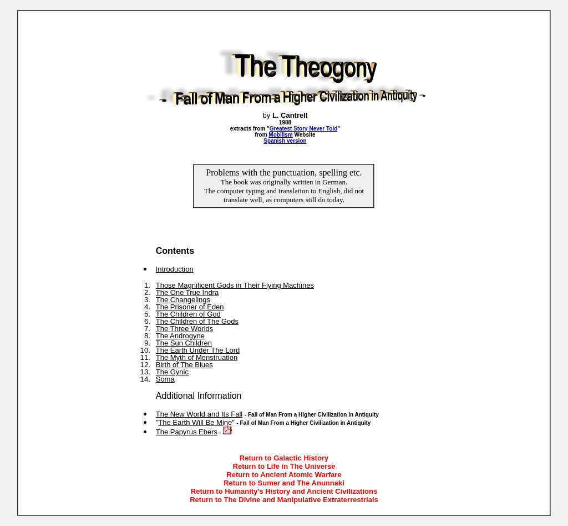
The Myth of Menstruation (196, 357)
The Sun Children (184, 343)
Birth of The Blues (184, 364)
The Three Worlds (185, 328)
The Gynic (172, 372)
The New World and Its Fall (199, 414)
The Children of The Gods (197, 321)
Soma (165, 379)
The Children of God (188, 314)
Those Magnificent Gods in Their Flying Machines (235, 285)
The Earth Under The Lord (198, 350)
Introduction (175, 269)
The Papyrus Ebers (186, 432)
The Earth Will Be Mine (195, 422)
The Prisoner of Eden (190, 307)
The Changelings (183, 299)
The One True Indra (187, 292)
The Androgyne (180, 336)
